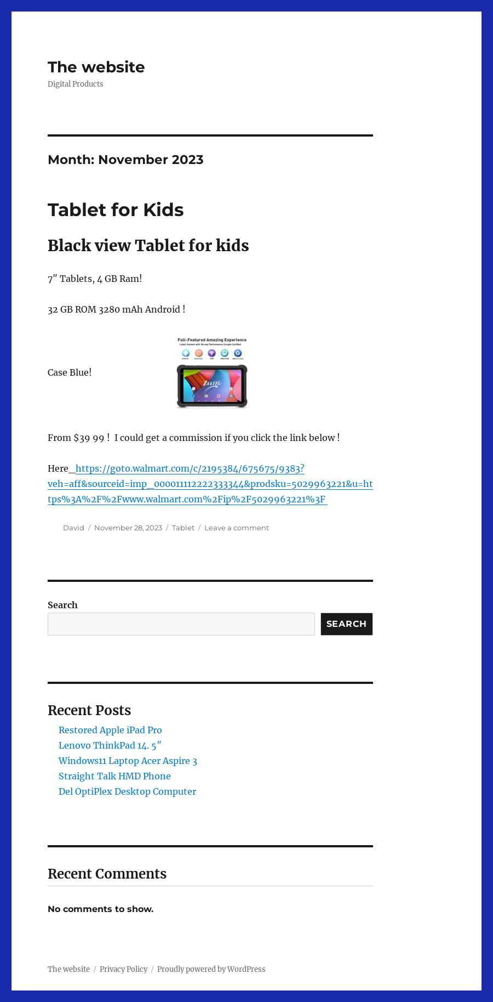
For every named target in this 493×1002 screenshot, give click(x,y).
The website (96, 67)
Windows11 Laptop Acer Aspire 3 (128, 760)
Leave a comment (236, 527)
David (73, 527)
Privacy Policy (123, 969)
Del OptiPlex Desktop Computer (127, 791)
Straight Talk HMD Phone (115, 776)
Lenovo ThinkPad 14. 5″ (110, 745)
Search (63, 604)
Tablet (183, 527)
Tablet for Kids (116, 209)
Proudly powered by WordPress (211, 969)
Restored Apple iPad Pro (110, 729)
